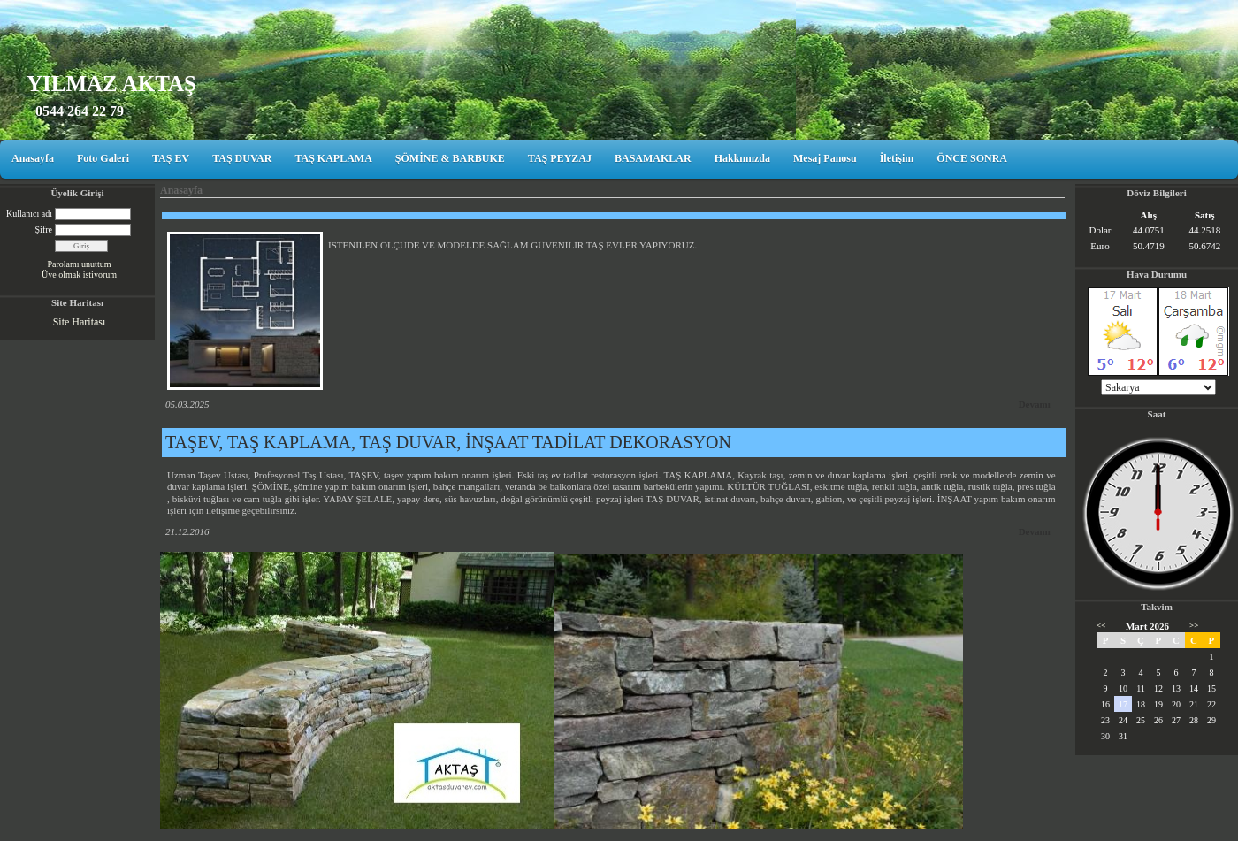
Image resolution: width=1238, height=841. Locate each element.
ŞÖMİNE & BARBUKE (450, 158)
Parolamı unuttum (79, 264)
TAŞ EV (170, 158)
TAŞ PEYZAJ (560, 158)
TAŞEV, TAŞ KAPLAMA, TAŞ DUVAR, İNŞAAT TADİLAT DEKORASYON (448, 442)
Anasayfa (32, 158)
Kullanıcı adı (29, 213)
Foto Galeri (103, 158)
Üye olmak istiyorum (79, 274)
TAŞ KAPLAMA (332, 158)
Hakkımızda (742, 158)
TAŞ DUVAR (241, 158)
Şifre (43, 229)
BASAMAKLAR (653, 158)
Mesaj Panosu (825, 158)
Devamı (1035, 404)
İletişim (897, 158)
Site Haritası (79, 322)
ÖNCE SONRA (971, 158)
